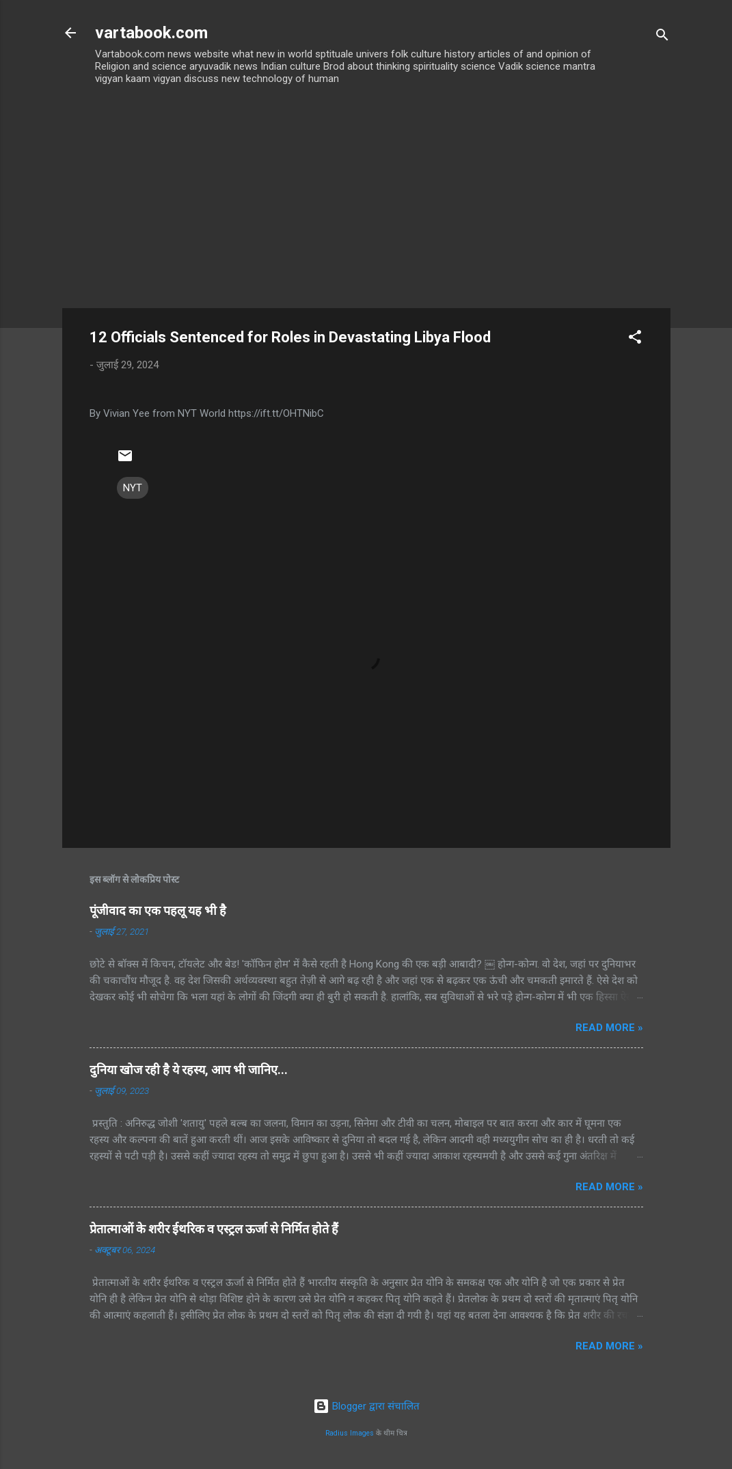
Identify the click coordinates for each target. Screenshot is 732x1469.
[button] (635, 339)
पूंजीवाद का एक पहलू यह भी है (158, 910)
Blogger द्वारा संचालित (366, 1406)
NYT (132, 488)
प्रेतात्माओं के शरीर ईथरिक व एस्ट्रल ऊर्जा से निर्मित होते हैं (214, 1229)
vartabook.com (151, 32)
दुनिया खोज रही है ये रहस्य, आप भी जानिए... (189, 1069)
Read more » (609, 1027)
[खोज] (662, 37)
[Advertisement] (366, 205)
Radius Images (349, 1433)
